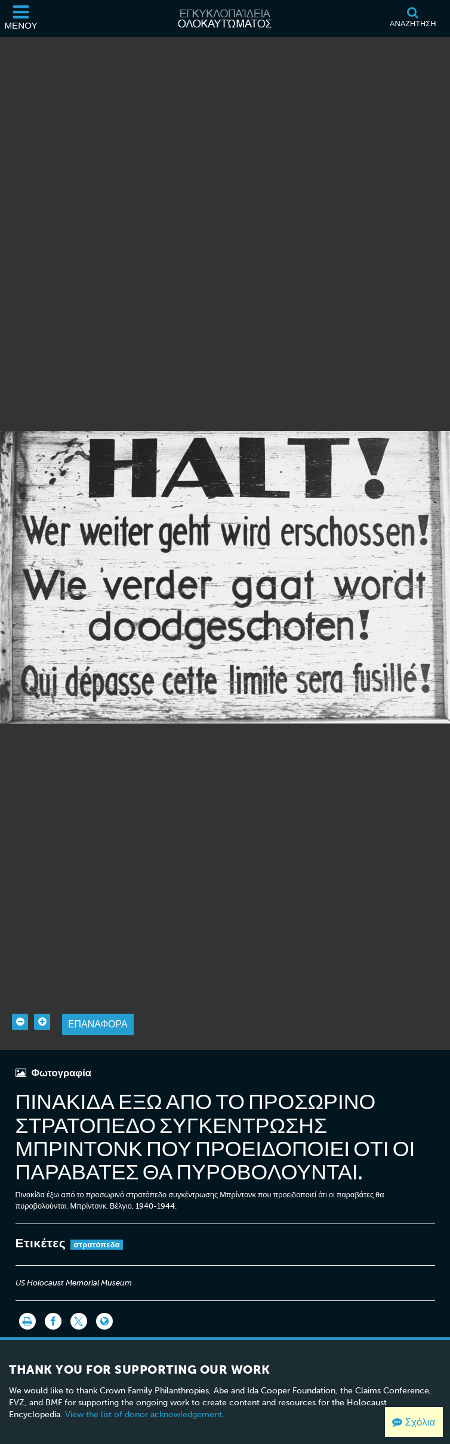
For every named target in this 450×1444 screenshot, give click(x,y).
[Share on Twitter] (78, 1297)
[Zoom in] (42, 997)
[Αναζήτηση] (412, 18)
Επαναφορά (98, 999)
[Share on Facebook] (53, 1297)
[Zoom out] (20, 997)
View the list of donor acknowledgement (143, 1390)
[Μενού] (21, 18)
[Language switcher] (104, 1297)
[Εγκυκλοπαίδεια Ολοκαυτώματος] (225, 18)
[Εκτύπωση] (27, 1297)
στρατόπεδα (96, 1220)
